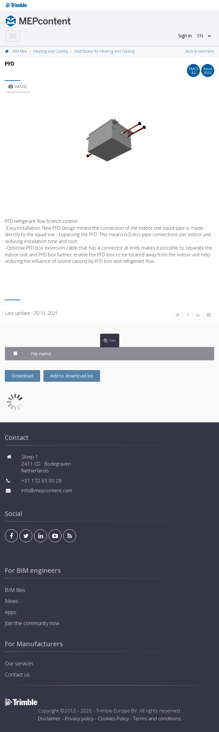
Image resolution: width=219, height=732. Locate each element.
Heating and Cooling (50, 51)
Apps (11, 612)
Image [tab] (17, 86)
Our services (19, 663)
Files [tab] (110, 340)
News (11, 601)
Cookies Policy (113, 718)
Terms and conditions (157, 718)
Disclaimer (49, 718)
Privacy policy (79, 718)
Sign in (185, 35)
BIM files (20, 51)
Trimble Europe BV (116, 710)
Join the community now (32, 623)
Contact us (17, 674)
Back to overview (199, 51)
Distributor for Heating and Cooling (104, 51)
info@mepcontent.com (46, 490)
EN (200, 35)
